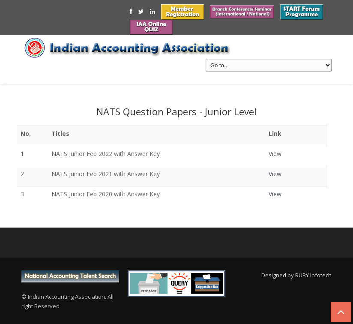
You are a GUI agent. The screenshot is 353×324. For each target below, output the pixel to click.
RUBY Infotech (313, 275)
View (275, 154)
